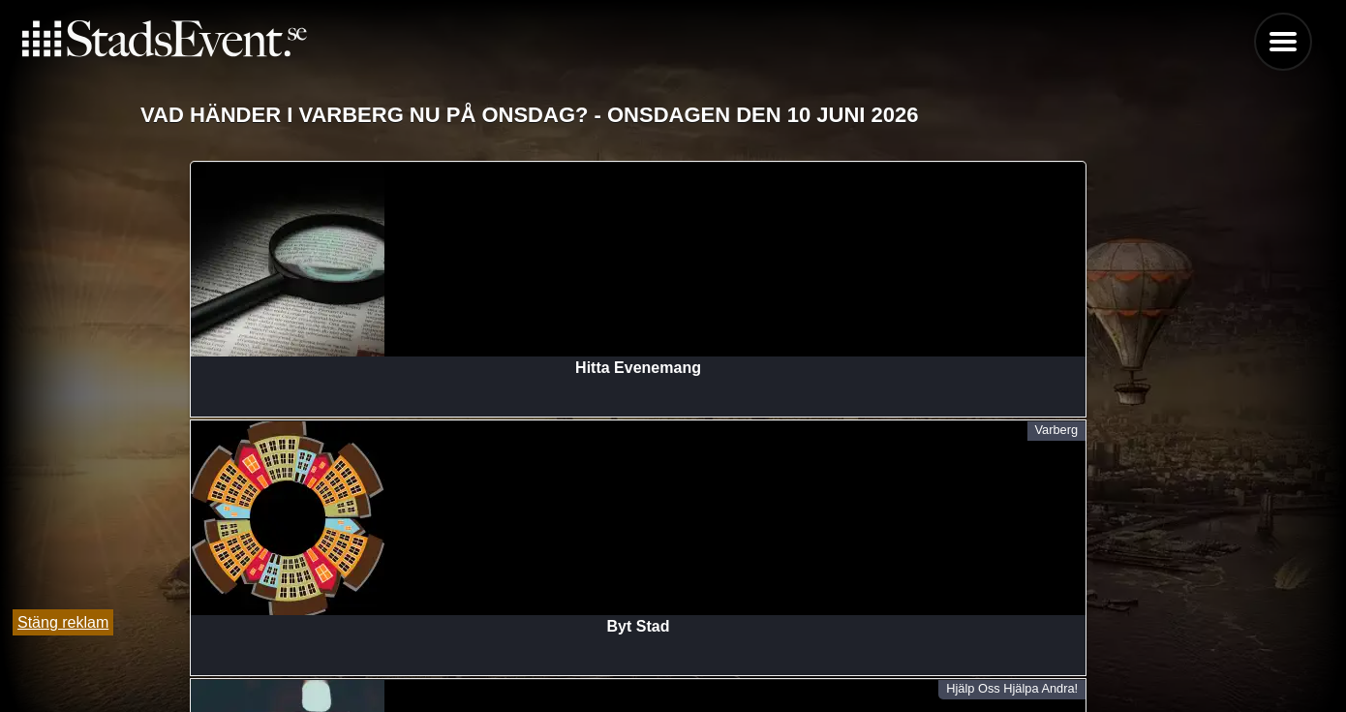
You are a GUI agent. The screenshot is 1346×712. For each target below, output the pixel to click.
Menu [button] (1283, 42)
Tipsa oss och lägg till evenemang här (673, 647)
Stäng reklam (62, 622)
